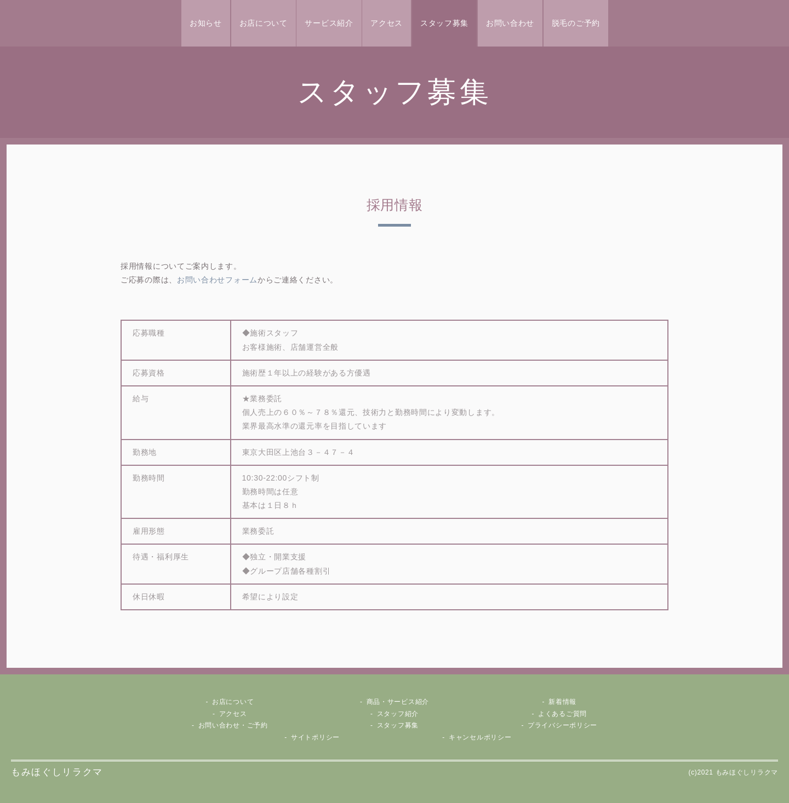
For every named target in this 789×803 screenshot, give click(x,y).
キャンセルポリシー (480, 737)
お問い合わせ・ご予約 (233, 725)
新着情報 (562, 702)
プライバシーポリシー (562, 725)
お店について (263, 23)
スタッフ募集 (444, 23)
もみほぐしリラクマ (57, 772)
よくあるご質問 (562, 714)
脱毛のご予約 (576, 23)
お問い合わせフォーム (217, 279)
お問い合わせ (510, 23)
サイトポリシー (315, 737)
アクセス (386, 23)
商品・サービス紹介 (398, 702)
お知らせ (206, 23)
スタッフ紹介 (398, 714)
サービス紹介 (329, 23)
